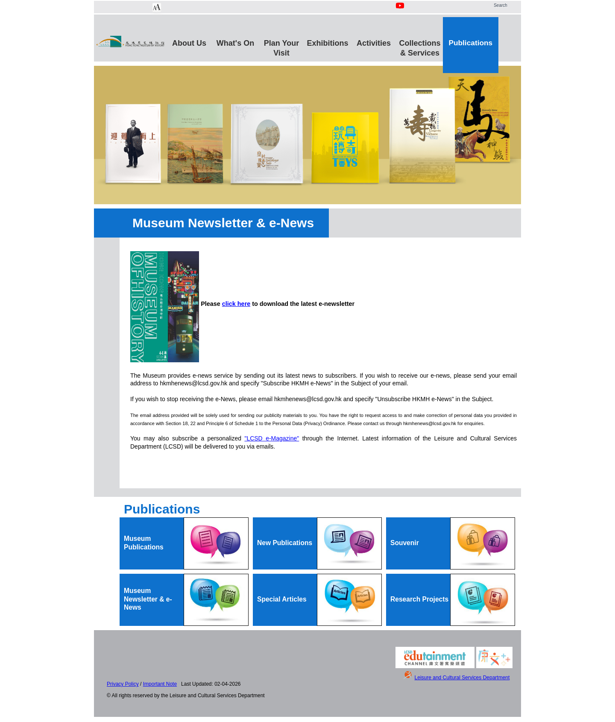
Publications (470, 42)
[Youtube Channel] (401, 10)
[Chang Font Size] (156, 7)
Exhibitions (327, 43)
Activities (374, 43)
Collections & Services (419, 47)
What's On (235, 43)
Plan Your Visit (281, 47)
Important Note (160, 684)
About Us (189, 43)
